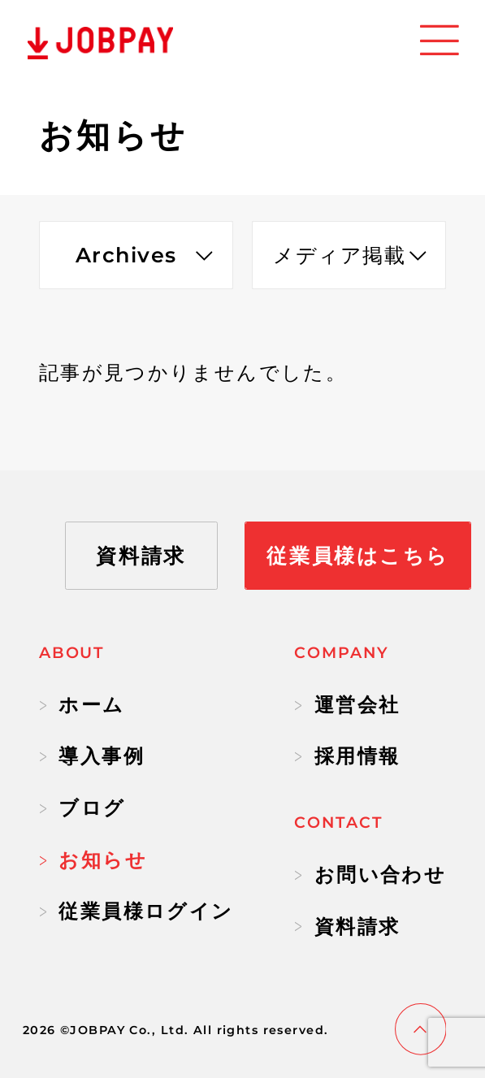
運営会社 (347, 705)
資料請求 (347, 926)
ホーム (82, 705)
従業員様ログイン (136, 911)
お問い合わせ (370, 874)
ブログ (82, 808)
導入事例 (92, 756)
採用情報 (347, 756)
